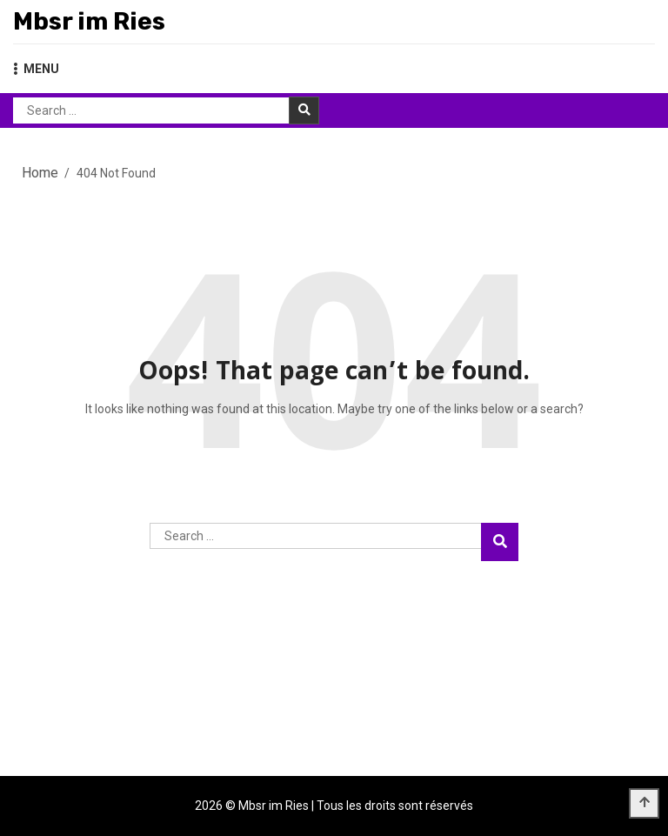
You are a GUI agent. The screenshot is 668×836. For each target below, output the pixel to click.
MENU (36, 69)
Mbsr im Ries (89, 21)
